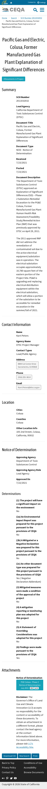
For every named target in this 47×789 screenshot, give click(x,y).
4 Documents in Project (14, 79)
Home (4, 18)
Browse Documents (34, 772)
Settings (41, 2)
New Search (24, 756)
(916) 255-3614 (24, 377)
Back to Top (8, 762)
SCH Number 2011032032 (31, 18)
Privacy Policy (9, 767)
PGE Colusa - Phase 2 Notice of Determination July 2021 (29, 685)
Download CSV (10, 756)
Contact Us (31, 2)
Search (14, 18)
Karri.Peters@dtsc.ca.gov (28, 387)
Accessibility (30, 767)
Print (35, 756)
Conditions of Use (33, 762)
